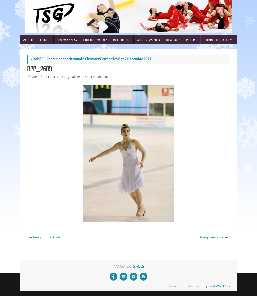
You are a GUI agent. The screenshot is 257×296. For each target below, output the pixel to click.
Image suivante (214, 237)
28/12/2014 (40, 77)
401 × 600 (94, 77)
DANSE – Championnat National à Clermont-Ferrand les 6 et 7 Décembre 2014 (90, 59)
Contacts (138, 266)
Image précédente (45, 237)
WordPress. (224, 286)
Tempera (206, 286)
